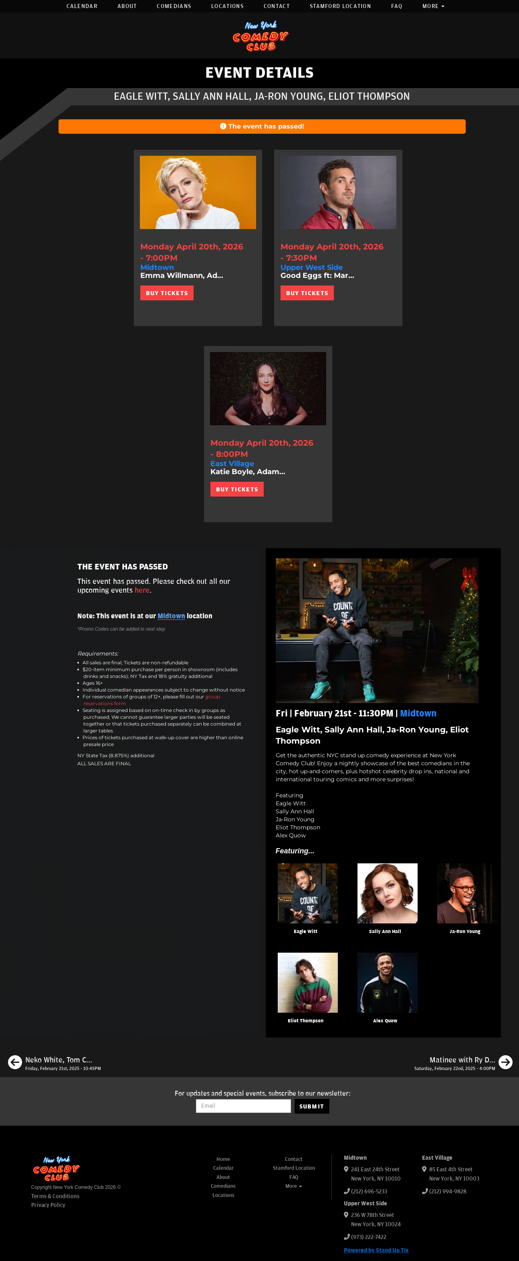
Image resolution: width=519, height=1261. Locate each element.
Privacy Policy (48, 1205)
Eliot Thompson (305, 1021)
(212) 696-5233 (369, 1191)
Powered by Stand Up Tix (376, 1250)
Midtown (171, 616)
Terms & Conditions (55, 1196)
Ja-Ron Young (465, 932)
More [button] (433, 6)
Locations (227, 6)
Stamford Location (340, 6)
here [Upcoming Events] (142, 590)
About (127, 6)
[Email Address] (243, 1106)
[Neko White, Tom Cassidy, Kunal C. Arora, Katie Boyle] (54, 1063)
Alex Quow (385, 1021)
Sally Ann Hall (385, 932)
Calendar (82, 6)
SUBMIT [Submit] (312, 1106)
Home (223, 1159)
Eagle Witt (305, 932)
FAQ (396, 6)
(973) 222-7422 (368, 1237)
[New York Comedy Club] (259, 35)
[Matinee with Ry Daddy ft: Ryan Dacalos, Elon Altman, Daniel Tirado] (463, 1063)
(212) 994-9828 (447, 1191)
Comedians (174, 6)
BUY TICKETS (167, 293)
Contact (277, 6)
